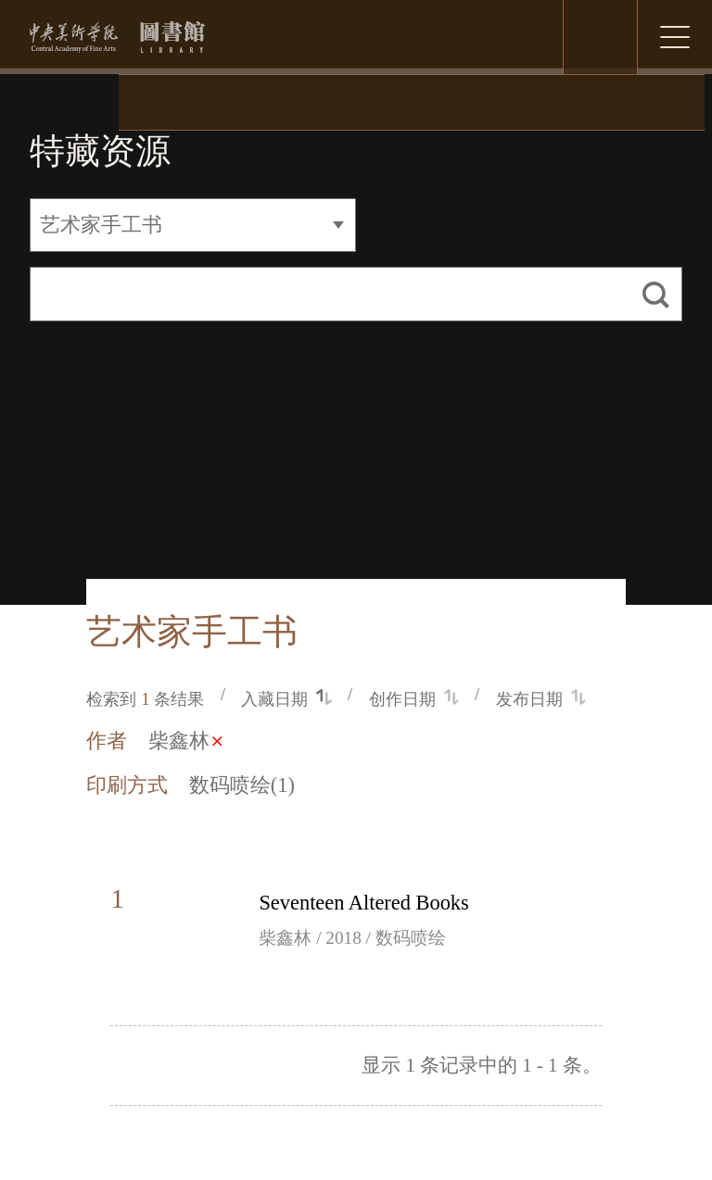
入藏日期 (286, 699)
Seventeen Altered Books (363, 902)
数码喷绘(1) (242, 785)
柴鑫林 (185, 740)
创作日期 (414, 699)
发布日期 (541, 699)
